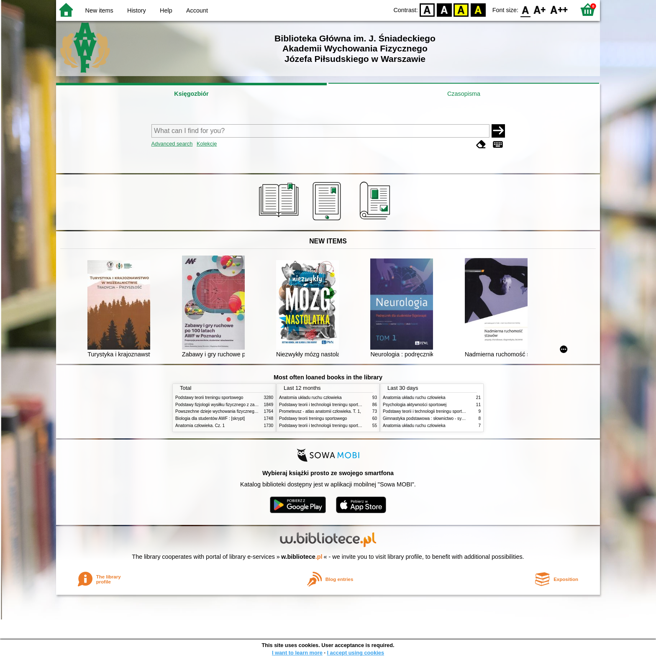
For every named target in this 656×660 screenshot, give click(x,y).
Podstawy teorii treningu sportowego (209, 397)
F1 (540, 9)
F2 (559, 9)
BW (444, 9)
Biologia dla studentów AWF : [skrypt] (210, 418)
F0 (525, 9)
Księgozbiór (191, 93)
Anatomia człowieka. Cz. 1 (200, 425)
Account (197, 10)
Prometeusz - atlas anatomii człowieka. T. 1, (320, 411)
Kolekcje (207, 144)
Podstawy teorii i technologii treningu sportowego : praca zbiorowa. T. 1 (345, 425)
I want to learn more (297, 653)
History (136, 10)
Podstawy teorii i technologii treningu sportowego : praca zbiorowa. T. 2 (345, 404)
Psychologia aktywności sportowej (414, 404)
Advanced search (172, 144)
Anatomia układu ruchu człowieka (310, 397)
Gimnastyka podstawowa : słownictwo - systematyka (432, 418)
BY (478, 9)
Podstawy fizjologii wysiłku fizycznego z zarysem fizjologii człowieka (238, 404)
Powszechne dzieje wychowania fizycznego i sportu (223, 411)
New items (99, 10)
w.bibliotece (302, 556)
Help (166, 10)
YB (461, 9)
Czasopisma (463, 93)
